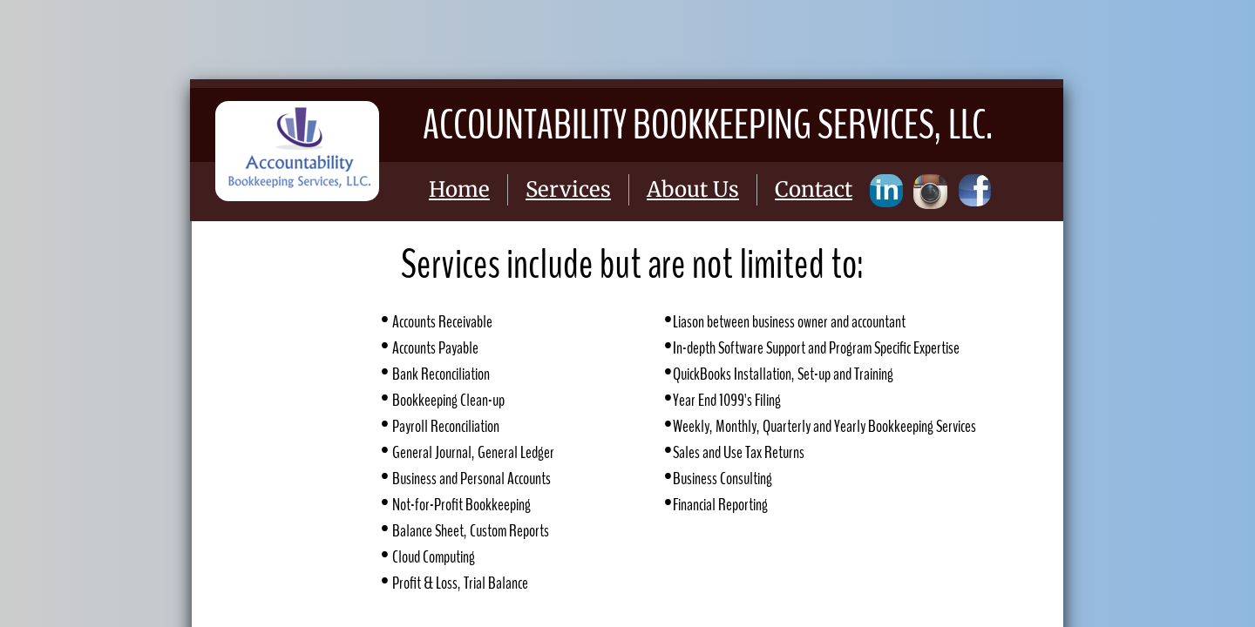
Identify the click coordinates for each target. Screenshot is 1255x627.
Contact (813, 189)
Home (459, 189)
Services (568, 189)
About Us (693, 189)
